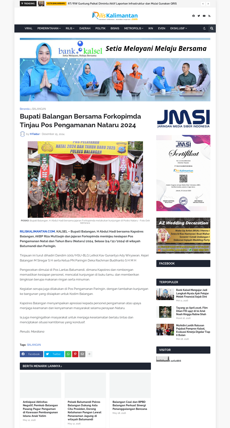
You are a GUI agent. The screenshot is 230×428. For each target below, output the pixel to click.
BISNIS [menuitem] (115, 28)
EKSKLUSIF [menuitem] (177, 28)
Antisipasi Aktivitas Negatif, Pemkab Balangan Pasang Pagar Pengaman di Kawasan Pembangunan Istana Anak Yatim (40, 409)
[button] (203, 4)
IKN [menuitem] (150, 28)
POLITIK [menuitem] (100, 28)
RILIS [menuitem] (69, 28)
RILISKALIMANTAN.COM (37, 231)
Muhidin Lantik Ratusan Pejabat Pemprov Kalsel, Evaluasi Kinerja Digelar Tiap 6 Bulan (193, 330)
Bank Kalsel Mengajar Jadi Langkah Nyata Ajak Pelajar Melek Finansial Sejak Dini (192, 293)
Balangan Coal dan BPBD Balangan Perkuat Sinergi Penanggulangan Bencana (130, 405)
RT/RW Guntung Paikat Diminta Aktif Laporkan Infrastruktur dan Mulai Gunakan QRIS (122, 3)
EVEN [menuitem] (161, 28)
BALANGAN (39, 109)
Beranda (25, 109)
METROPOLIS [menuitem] (132, 28)
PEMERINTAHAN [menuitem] (48, 28)
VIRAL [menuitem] (28, 28)
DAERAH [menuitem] (84, 28)
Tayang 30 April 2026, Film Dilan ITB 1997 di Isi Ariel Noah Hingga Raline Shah (192, 311)
